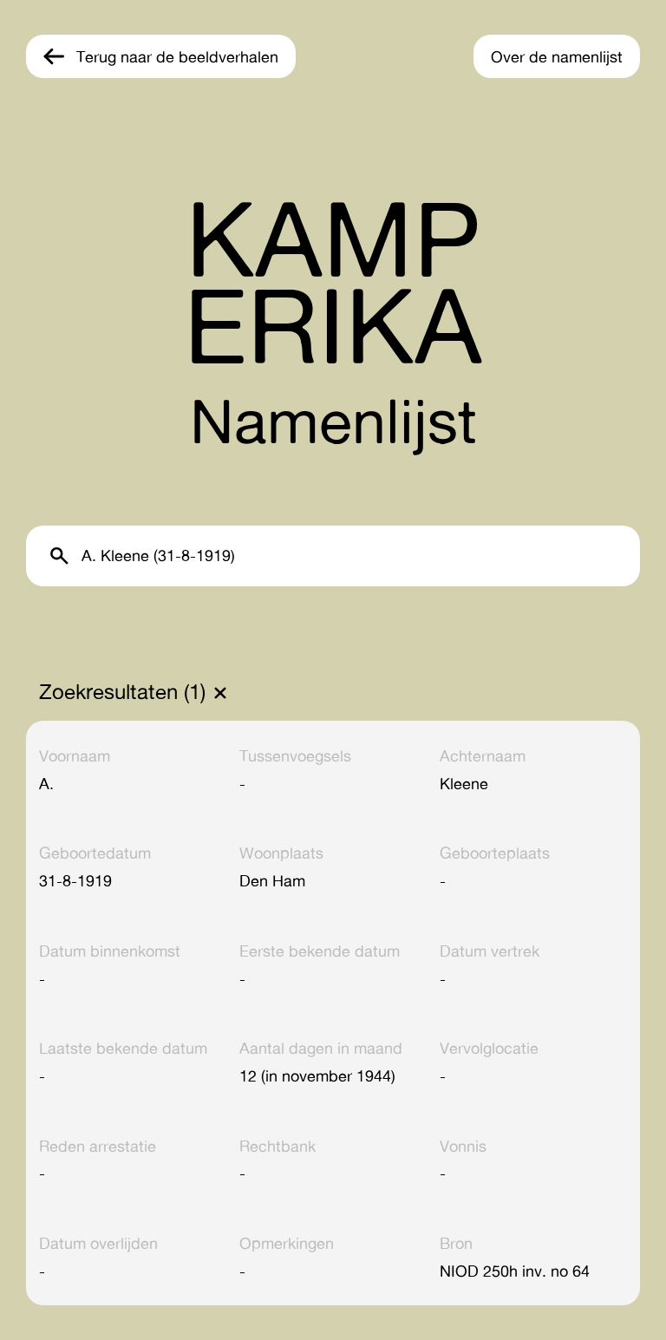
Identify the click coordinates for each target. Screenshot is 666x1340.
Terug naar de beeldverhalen (177, 56)
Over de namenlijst (557, 56)
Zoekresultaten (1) (122, 692)
